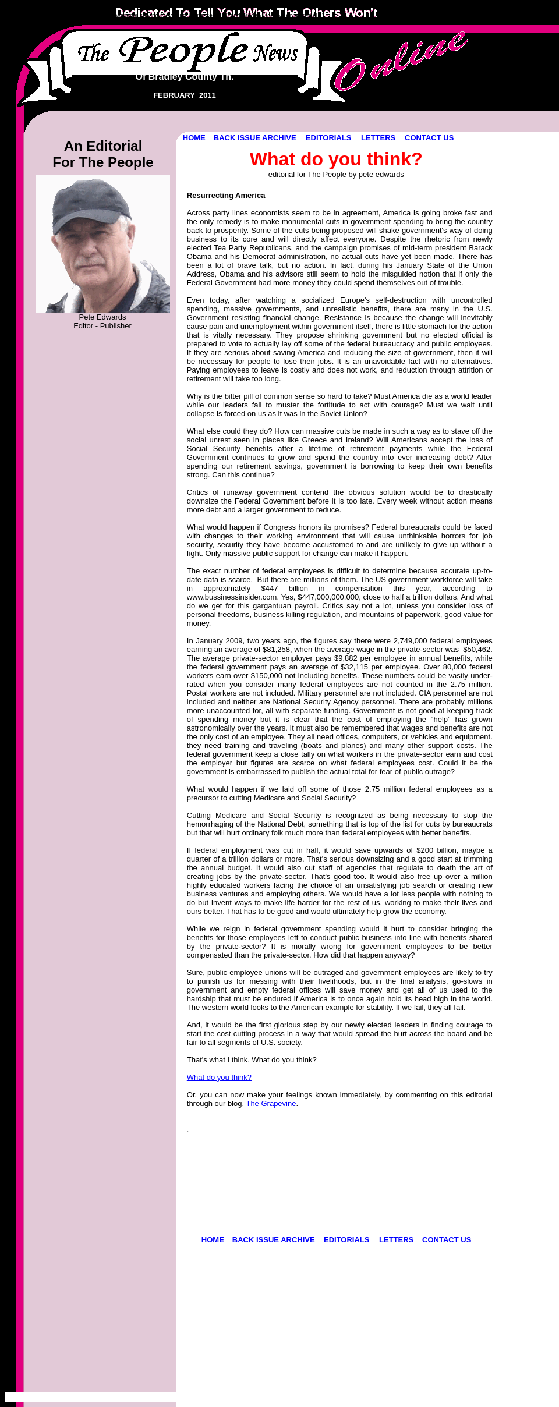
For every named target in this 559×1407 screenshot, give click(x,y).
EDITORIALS (329, 137)
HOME (194, 137)
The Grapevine (271, 1103)
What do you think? (219, 1077)
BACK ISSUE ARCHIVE (255, 137)
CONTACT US (429, 137)
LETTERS (378, 137)
